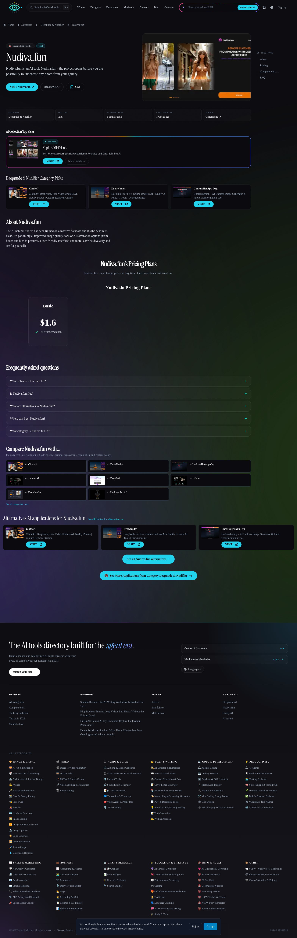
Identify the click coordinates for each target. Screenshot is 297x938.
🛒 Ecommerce (64, 880)
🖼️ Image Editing (18, 818)
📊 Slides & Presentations (69, 908)
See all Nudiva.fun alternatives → (148, 559)
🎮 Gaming (156, 885)
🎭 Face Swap (16, 801)
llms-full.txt (158, 707)
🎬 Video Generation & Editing (261, 880)
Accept (210, 926)
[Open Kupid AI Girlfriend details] (24, 149)
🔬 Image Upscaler (18, 830)
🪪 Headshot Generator (21, 813)
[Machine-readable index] (234, 659)
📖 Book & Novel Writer (163, 773)
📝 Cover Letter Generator (164, 784)
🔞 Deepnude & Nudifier (210, 885)
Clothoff (33, 188)
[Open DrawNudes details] (100, 192)
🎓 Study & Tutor (160, 914)
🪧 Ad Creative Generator (22, 868)
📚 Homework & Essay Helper (166, 790)
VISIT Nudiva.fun (22, 87)
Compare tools (17, 707)
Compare (169, 7)
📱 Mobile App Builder (209, 784)
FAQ (262, 77)
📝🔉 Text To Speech (114, 790)
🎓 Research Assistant (115, 880)
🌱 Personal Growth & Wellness (261, 790)
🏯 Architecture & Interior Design (26, 779)
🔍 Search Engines (113, 885)
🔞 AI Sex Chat (206, 880)
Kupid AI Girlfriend (54, 147)
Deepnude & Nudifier (52, 24)
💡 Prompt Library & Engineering (168, 807)
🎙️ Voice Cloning (112, 807)
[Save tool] (75, 87)
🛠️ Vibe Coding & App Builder (213, 796)
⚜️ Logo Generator (18, 835)
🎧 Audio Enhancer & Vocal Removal (122, 773)
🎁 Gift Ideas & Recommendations (168, 891)
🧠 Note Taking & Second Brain (261, 784)
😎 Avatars (14, 784)
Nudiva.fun (229, 707)
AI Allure (228, 718)
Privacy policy (135, 928)
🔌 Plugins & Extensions (210, 790)
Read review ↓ (52, 86)
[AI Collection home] (15, 7)
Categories (24, 25)
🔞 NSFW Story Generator (211, 902)
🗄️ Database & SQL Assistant (213, 779)
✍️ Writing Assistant (161, 818)
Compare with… (269, 71)
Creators (144, 7)
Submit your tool (24, 672)
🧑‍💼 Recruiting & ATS (67, 897)
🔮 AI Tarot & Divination (163, 868)
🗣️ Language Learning (162, 902)
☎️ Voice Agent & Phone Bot (118, 801)
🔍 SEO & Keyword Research (24, 897)
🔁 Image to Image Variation (23, 824)
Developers (112, 7)
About (263, 59)
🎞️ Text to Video (64, 773)
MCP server (158, 713)
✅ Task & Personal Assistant (260, 796)
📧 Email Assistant (18, 880)
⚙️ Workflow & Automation (259, 807)
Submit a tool (16, 724)
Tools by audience (18, 713)
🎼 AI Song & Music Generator (119, 767)
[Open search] (49, 7)
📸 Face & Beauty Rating (22, 796)
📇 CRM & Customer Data (22, 874)
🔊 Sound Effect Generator (117, 784)
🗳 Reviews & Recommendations (262, 874)
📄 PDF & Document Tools (164, 801)
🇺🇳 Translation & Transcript (117, 796)
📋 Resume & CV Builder (69, 902)
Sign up (282, 7)
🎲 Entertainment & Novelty (165, 880)
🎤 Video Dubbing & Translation (72, 784)
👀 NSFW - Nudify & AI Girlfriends (263, 868)
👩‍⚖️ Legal (61, 891)
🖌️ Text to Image (17, 847)
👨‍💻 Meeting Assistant (256, 779)
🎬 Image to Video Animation (71, 767)
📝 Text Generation (160, 813)
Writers (81, 7)
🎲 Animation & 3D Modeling (24, 773)
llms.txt (155, 702)
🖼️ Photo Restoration (19, 841)
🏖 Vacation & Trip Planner (259, 801)
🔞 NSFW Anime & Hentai (211, 897)
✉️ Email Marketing (19, 885)
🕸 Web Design (206, 801)
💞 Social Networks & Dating (166, 908)
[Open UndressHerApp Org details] (182, 192)
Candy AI (228, 713)
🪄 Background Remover (21, 790)
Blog (156, 7)
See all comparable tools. (17, 504)
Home (8, 24)
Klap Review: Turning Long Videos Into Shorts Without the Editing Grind (112, 713)
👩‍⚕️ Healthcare (158, 897)
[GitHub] (264, 7)
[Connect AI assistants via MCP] (234, 648)
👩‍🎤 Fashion (14, 807)
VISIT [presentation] (52, 161)
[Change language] (271, 7)
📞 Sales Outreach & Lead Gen (24, 891)
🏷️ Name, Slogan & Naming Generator (170, 796)
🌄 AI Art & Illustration (21, 767)
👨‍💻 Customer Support (67, 874)
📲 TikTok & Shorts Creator (70, 779)
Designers (95, 7)
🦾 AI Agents (252, 767)
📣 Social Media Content (21, 902)
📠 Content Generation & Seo (166, 779)
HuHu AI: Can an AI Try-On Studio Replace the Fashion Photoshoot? (110, 723)
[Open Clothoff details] (18, 192)
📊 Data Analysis (112, 874)
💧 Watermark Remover (21, 852)
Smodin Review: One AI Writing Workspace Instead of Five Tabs (112, 704)
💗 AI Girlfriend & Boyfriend (213, 868)
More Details (76, 161)
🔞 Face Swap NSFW (209, 891)
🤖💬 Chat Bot (111, 868)
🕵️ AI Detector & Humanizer (165, 767)
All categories (16, 702)
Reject (195, 926)
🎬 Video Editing (65, 790)
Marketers (129, 7)
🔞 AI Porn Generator (209, 874)
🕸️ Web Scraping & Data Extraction (216, 807)
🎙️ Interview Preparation (68, 885)
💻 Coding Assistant (208, 773)
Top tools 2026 (17, 718)
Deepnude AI (230, 702)
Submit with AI (247, 7)
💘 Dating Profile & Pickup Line (167, 874)
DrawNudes (118, 188)
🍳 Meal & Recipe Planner (258, 773)
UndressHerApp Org (205, 188)
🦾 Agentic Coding (207, 767)
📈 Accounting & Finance (69, 868)
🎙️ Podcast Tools (112, 779)
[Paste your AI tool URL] (211, 7)
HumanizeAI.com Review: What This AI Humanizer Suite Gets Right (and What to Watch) (111, 732)
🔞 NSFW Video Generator (211, 908)
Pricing (264, 65)
